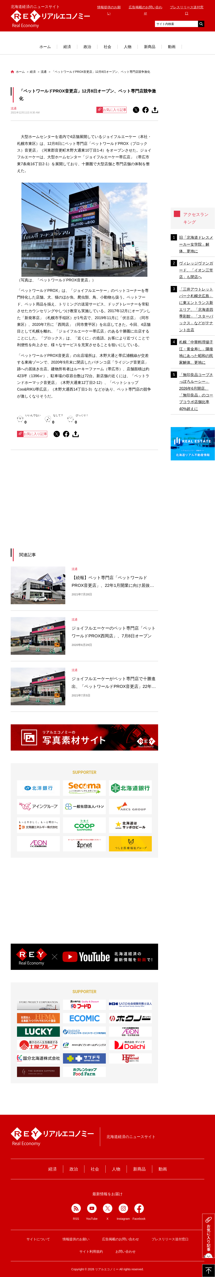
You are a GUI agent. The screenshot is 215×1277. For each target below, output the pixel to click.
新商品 (149, 47)
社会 (107, 47)
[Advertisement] (46, 504)
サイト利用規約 (91, 1251)
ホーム (45, 47)
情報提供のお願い (76, 1239)
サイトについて (38, 1239)
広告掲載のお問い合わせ (120, 1239)
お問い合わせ (125, 1251)
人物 (127, 47)
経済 (67, 47)
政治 (87, 47)
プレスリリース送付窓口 (170, 1239)
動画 (172, 47)
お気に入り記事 (111, 110)
